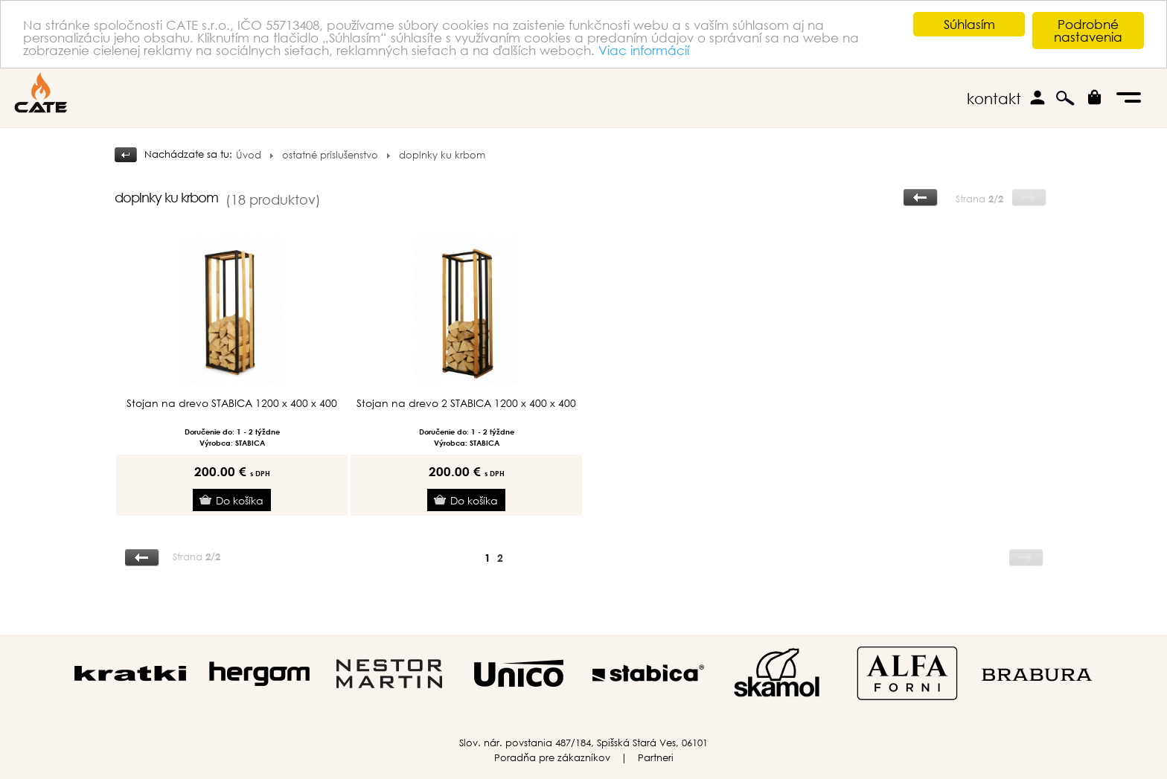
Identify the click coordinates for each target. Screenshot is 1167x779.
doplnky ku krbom (442, 155)
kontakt (994, 98)
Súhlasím (969, 24)
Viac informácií (643, 50)
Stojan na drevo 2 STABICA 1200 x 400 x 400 (466, 403)
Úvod (248, 155)
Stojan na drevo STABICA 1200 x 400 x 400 (232, 403)
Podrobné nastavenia (1088, 30)
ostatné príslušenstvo (330, 155)
